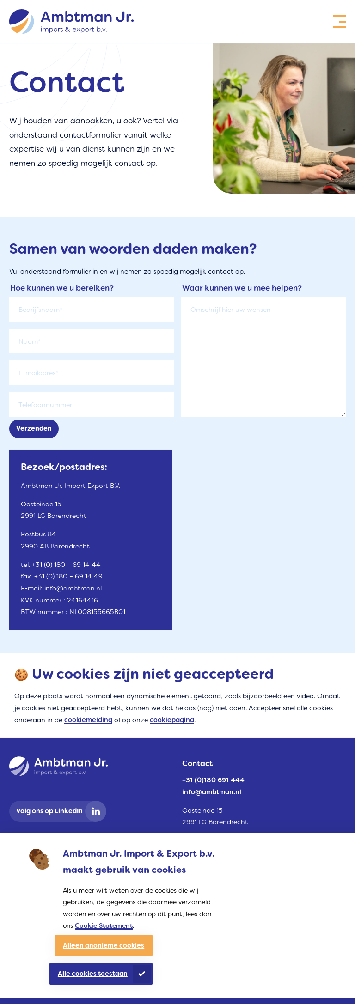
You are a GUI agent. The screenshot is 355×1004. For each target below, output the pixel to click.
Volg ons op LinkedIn (49, 811)
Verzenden (34, 428)
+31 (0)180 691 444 (213, 780)
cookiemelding (88, 720)
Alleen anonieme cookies (103, 945)
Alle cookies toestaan (93, 973)
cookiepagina (172, 720)
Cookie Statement (104, 925)
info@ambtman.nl (211, 792)
